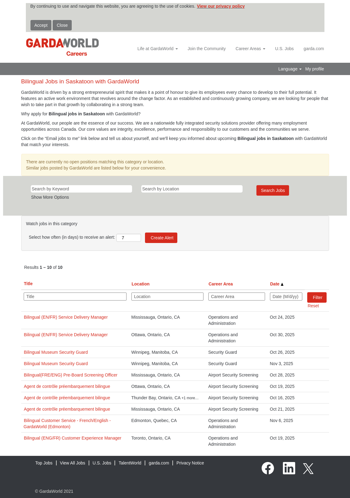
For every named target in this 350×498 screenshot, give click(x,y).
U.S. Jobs (284, 48)
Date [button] (277, 283)
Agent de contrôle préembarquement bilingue (67, 386)
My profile (314, 68)
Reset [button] (313, 305)
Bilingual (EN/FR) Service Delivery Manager (66, 317)
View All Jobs (72, 462)
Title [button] (28, 283)
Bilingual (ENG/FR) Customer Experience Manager (73, 438)
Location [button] (141, 283)
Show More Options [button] (50, 197)
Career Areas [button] (250, 48)
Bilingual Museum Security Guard (56, 352)
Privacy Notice (190, 462)
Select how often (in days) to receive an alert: (72, 237)
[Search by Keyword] (81, 189)
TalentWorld (130, 462)
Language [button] (290, 68)
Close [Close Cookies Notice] (62, 25)
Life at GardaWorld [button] (157, 48)
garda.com (314, 48)
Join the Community (207, 48)
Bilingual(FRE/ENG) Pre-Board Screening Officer (71, 375)
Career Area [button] (221, 283)
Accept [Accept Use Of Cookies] (41, 25)
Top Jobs (44, 462)
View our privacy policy (221, 6)
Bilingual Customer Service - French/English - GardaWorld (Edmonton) (67, 423)
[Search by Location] (192, 189)
